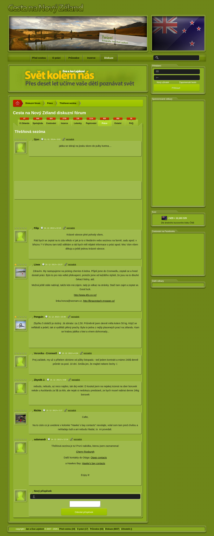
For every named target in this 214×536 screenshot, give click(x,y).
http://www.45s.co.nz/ (85, 295)
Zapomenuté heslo (187, 82)
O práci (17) (82, 530)
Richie (37, 410)
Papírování (91, 120)
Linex (37, 264)
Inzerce (64, 120)
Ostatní (118, 120)
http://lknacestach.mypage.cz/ (99, 301)
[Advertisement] (39, 191)
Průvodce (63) (96, 530)
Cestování (51, 120)
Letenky (78, 120)
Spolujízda (38, 120)
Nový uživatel (163, 82)
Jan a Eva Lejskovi (35, 530)
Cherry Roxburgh (85, 451)
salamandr (40, 439)
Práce (50, 103)
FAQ (131, 120)
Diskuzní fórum (33, 103)
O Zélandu (24, 120)
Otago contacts (99, 457)
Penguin (38, 316)
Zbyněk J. (39, 379)
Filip (36, 228)
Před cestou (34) (67, 530)
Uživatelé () (126, 530)
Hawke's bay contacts (93, 463)
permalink (70, 139)
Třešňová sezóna (68, 103)
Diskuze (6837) (112, 530)
